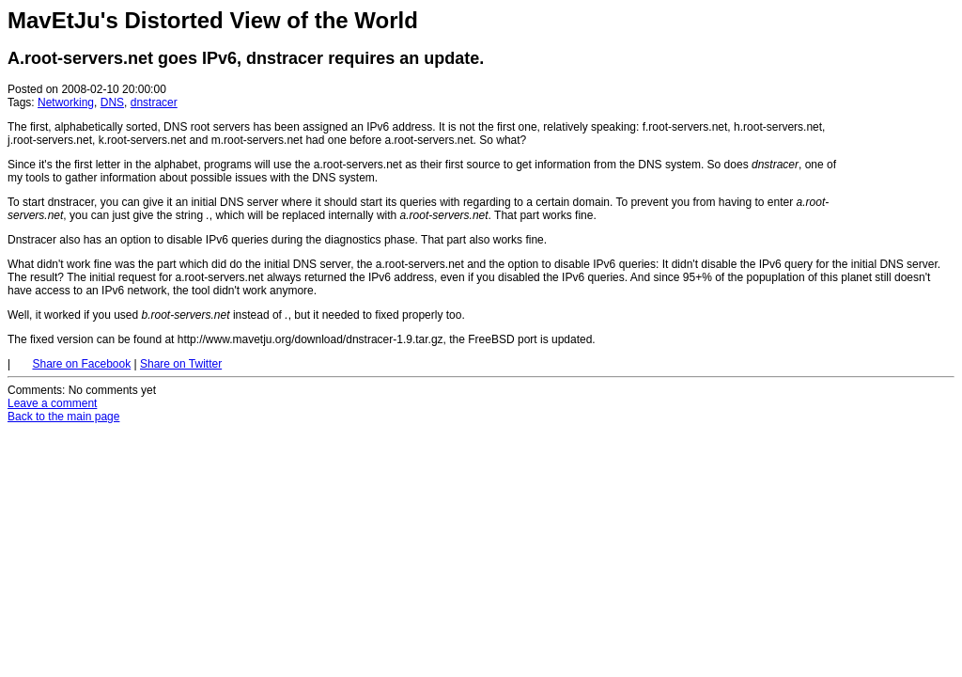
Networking (66, 102)
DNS (112, 102)
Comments (35, 390)
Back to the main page (63, 416)
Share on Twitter (181, 363)
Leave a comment (52, 403)
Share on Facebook (81, 363)
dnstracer (154, 102)
